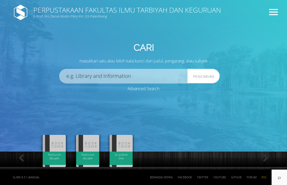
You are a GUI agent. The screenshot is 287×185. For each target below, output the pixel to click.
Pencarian (203, 76)
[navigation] (279, 177)
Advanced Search (143, 88)
